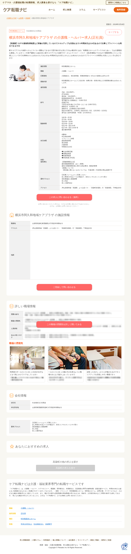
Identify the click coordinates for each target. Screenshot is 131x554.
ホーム (52, 10)
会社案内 (71, 540)
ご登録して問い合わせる (64, 287)
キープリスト (99, 10)
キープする (113, 32)
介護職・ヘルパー (27, 508)
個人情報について (59, 540)
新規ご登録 (94, 540)
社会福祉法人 (39, 524)
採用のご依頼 (106, 540)
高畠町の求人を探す (65, 468)
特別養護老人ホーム (28, 519)
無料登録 (121, 10)
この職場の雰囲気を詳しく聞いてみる (64, 324)
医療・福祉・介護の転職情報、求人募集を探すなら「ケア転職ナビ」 (65, 545)
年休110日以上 (26, 524)
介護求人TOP (12, 18)
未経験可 (48, 524)
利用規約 (46, 540)
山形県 (20, 18)
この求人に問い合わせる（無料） (64, 197)
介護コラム (36, 540)
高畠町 (27, 18)
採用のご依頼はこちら (117, 3)
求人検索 (67, 10)
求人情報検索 (25, 540)
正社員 (23, 513)
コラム (82, 10)
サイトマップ (83, 540)
